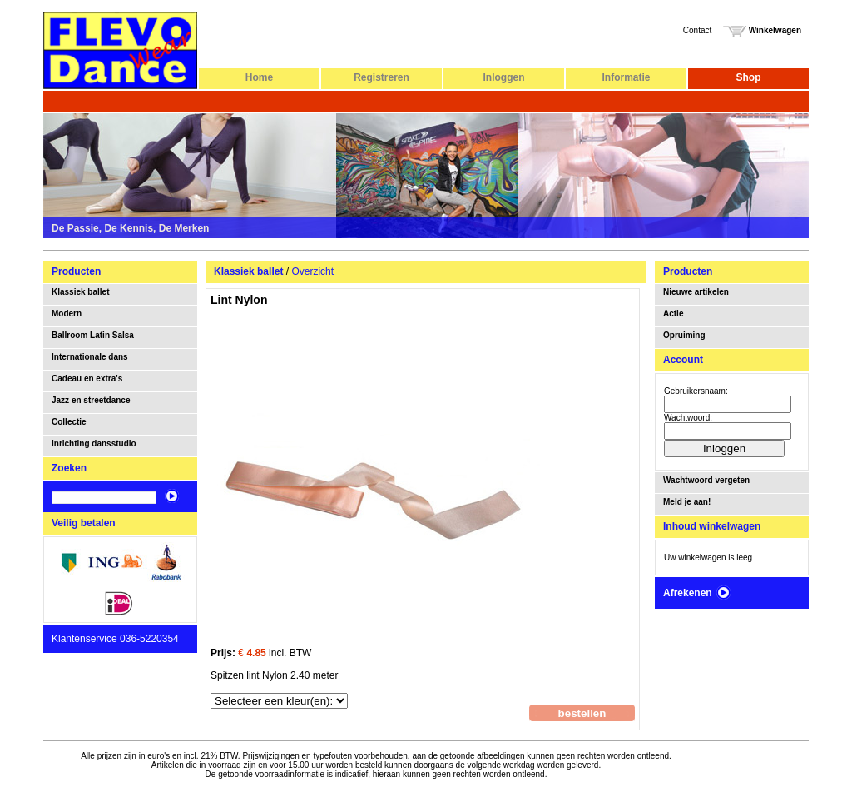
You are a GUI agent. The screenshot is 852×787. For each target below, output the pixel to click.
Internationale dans (90, 356)
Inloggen (504, 77)
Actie (673, 313)
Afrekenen (697, 593)
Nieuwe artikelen (696, 291)
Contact (697, 30)
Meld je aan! (687, 501)
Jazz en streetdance (91, 400)
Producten (76, 271)
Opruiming (684, 335)
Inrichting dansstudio (94, 443)
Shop (748, 77)
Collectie (69, 421)
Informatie (626, 77)
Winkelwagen (762, 30)
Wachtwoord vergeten (706, 480)
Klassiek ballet (80, 291)
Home (259, 77)
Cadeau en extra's (87, 378)
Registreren (381, 77)
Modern (67, 313)
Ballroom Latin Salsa (93, 335)
